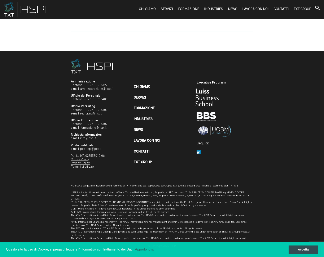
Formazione (188, 9)
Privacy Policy (80, 163)
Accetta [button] (303, 249)
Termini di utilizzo (82, 166)
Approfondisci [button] (145, 249)
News (232, 9)
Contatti (281, 9)
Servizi (167, 9)
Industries (213, 9)
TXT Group (302, 9)
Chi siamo (147, 9)
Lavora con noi (255, 9)
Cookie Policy (80, 159)
